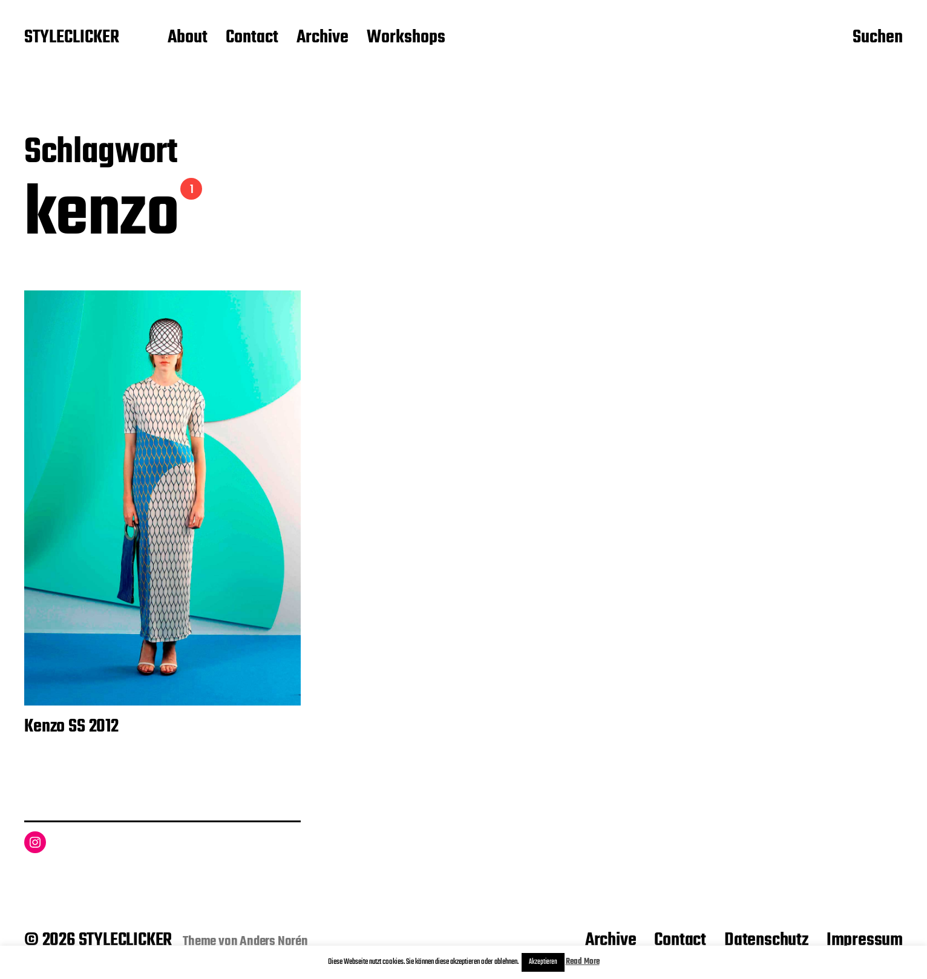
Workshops (406, 38)
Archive (322, 38)
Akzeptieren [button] (543, 962)
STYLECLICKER (71, 38)
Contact (252, 38)
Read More (583, 961)
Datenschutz (766, 940)
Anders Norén (274, 941)
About (188, 38)
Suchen (878, 38)
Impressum (865, 940)
